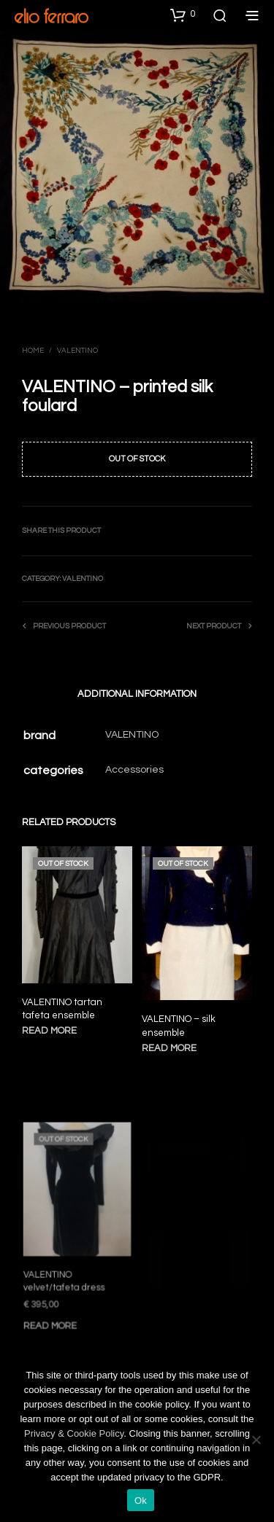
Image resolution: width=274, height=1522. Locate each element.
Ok (140, 1500)
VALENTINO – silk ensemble (179, 1023)
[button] (182, 14)
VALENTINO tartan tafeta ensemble (62, 1008)
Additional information (137, 694)
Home (33, 350)
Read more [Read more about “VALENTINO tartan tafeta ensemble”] (49, 1031)
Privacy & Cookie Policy (73, 1433)
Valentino (77, 350)
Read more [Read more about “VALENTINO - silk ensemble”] (171, 1043)
